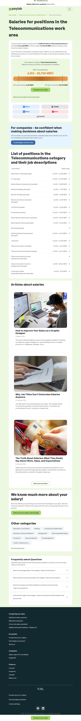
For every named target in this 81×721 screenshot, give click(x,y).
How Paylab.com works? (17, 641)
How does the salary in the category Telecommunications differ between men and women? (38, 596)
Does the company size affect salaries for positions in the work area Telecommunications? (35, 586)
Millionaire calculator (16, 621)
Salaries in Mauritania (32, 15)
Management (42, 533)
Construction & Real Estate (53, 529)
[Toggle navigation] (69, 9)
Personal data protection (17, 699)
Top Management (47, 538)
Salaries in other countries (18, 617)
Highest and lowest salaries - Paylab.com (23, 627)
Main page (12, 15)
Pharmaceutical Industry (60, 533)
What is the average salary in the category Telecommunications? (34, 570)
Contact (12, 668)
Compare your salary (40, 718)
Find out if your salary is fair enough (26, 513)
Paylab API (12, 658)
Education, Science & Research (23, 533)
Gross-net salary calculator (18, 624)
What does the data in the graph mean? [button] (26, 97)
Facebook (12, 671)
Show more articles (40, 483)
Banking (37, 529)
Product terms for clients (17, 638)
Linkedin (12, 675)
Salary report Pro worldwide (18, 654)
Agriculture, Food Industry (21, 529)
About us (12, 644)
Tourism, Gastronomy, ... (21, 543)
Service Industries (31, 538)
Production (17, 538)
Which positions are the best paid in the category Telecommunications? (36, 578)
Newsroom (12, 678)
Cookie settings (14, 704)
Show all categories (17, 548)
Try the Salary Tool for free (23, 142)
